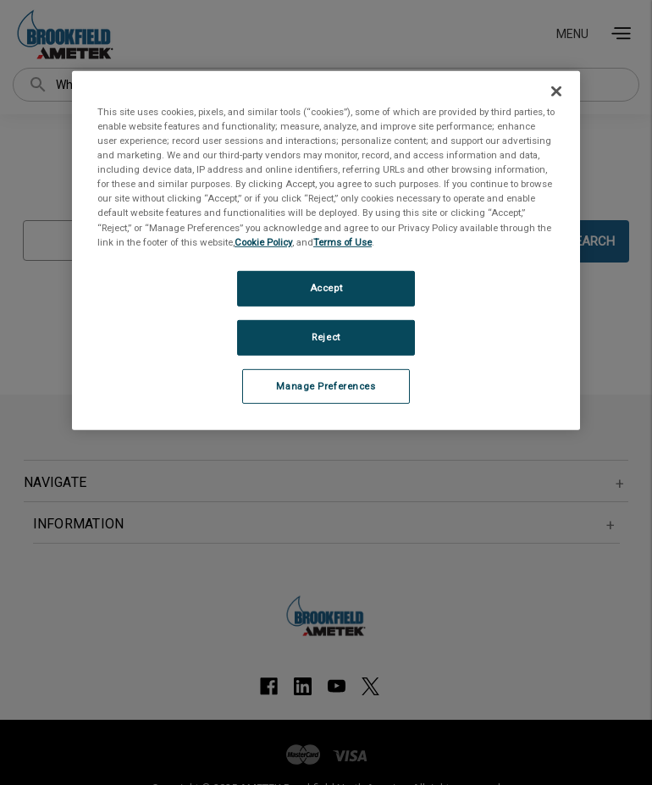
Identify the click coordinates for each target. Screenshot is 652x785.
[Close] (556, 91)
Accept (326, 288)
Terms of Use (342, 241)
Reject (326, 336)
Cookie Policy (263, 241)
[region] (326, 250)
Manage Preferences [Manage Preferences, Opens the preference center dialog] (325, 385)
